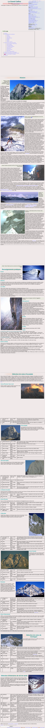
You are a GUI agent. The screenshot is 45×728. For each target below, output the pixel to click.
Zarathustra (29, 204)
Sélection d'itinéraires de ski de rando (11, 53)
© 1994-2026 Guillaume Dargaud (18, 3)
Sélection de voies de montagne (10, 52)
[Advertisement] (23, 66)
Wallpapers (33, 20)
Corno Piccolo (9, 47)
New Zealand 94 (31, 19)
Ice (35, 8)
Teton (37, 6)
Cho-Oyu (34, 14)
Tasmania (33, 18)
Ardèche (30, 12)
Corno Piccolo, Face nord (12, 43)
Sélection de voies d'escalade (10, 42)
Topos (8, 40)
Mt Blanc (32, 7)
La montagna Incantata (5, 337)
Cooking (36, 24)
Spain (32, 15)
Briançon (30, 8)
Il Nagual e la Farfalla (29, 206)
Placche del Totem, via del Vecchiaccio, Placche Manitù (27, 185)
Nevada (37, 2)
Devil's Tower (34, 6)
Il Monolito (9, 48)
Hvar (32, 16)
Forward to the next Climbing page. (14, 727)
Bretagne (35, 12)
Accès (8, 35)
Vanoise (30, 11)
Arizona (30, 2)
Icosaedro (34, 204)
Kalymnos (34, 15)
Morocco (38, 17)
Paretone (8, 50)
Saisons (8, 36)
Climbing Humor (31, 25)
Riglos (30, 15)
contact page (27, 727)
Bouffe (8, 38)
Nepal (29, 14)
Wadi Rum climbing (31, 17)
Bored (33, 24)
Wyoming (30, 6)
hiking (36, 17)
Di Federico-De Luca (10, 204)
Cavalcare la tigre (33, 205)
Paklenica (30, 16)
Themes (37, 20)
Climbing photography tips (33, 21)
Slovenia (35, 16)
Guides (8, 39)
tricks (32, 22)
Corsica (32, 12)
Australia (30, 18)
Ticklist (35, 22)
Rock (34, 8)
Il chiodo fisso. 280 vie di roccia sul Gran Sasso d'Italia (11, 331)
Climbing (30, 20)
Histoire (5, 33)
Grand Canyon (33, 2)
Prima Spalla (9, 44)
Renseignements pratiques (9, 34)
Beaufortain (33, 11)
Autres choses (9, 41)
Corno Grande (9, 49)
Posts (35, 25)
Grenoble (30, 9)
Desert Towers (32, 4)
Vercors (30, 10)
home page (42, 727)
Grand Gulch (30, 5)
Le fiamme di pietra (10, 46)
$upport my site (31, 27)
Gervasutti (27, 153)
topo (1, 381)
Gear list (30, 22)
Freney (35, 7)
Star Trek (27, 205)
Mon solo (36, 612)
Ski (36, 8)
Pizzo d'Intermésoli (10, 51)
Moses (36, 4)
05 (34, 19)
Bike (32, 8)
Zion (33, 5)
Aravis (37, 11)
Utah (29, 4)
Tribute (30, 23)
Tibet (31, 14)
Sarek (37, 7)
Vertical (19, 5)
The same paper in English (10, 54)
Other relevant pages (32, 28)
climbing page (35, 727)
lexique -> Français (13, 723)
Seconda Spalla (10, 45)
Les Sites (8, 37)
